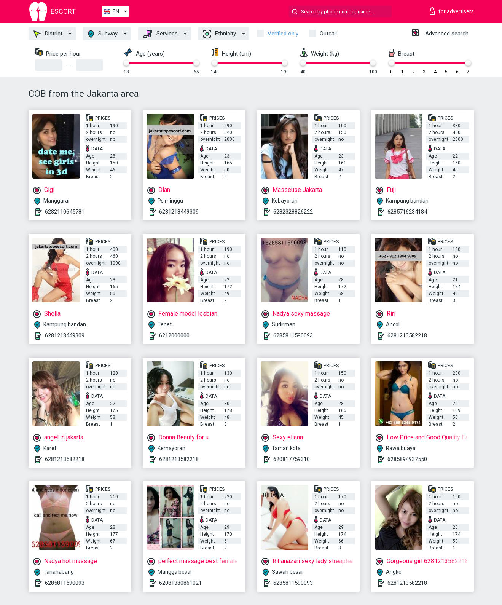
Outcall (328, 33)
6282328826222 (293, 211)
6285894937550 (407, 459)
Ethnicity (219, 34)
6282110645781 (64, 211)
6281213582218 (407, 335)
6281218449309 (179, 211)
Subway (103, 34)
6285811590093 (293, 335)
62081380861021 (180, 582)
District (47, 34)
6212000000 (174, 335)
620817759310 (291, 459)
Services (160, 34)
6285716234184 (407, 211)
